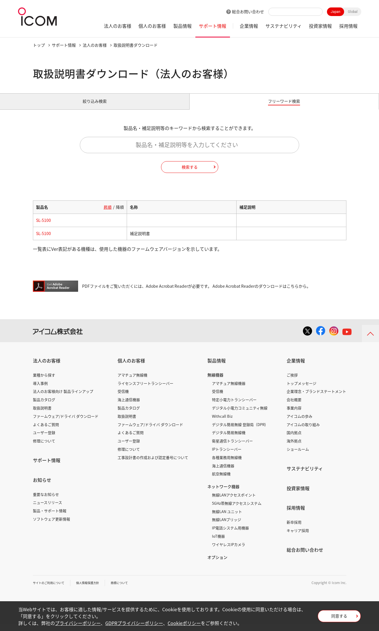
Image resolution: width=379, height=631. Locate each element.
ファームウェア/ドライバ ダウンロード (65, 422)
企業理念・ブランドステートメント (316, 398)
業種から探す (44, 381)
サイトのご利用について (52, 589)
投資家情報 (320, 25)
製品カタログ (44, 406)
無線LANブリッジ (226, 526)
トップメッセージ (301, 389)
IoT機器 (218, 542)
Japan (335, 12)
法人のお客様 (117, 25)
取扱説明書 (42, 414)
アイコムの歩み (299, 422)
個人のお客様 (152, 25)
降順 (120, 213)
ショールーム (298, 455)
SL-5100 (43, 227)
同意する (339, 618)
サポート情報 (212, 25)
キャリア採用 (298, 537)
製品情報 (182, 25)
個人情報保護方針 (96, 589)
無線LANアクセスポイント (234, 501)
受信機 (123, 398)
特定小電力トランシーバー (234, 406)
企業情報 (249, 25)
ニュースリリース (47, 509)
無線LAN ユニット (227, 517)
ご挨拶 (292, 381)
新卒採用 (294, 528)
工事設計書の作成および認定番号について (153, 464)
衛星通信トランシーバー (232, 447)
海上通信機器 (129, 406)
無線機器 (215, 381)
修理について (44, 447)
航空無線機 (221, 480)
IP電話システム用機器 (230, 534)
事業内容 (294, 414)
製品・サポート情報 (49, 517)
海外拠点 (294, 447)
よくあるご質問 (46, 430)
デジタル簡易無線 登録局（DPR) (239, 430)
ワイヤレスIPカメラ (228, 551)
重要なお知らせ (46, 500)
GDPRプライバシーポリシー (134, 623)
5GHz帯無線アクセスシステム (236, 509)
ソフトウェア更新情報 (51, 525)
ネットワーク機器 (223, 493)
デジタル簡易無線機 (228, 439)
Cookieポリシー (184, 623)
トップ (39, 45)
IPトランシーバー (226, 455)
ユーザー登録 (44, 439)
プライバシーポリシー (78, 623)
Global (353, 12)
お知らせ (42, 486)
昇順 (108, 213)
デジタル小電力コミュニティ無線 (239, 414)
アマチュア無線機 (132, 381)
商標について (132, 589)
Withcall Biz (222, 422)
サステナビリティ (283, 25)
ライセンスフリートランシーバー (145, 389)
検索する (190, 173)
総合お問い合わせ (248, 11)
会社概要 (294, 406)
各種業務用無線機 (227, 464)
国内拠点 (294, 439)
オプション (217, 563)
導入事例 (40, 389)
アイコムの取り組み (303, 430)
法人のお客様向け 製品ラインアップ (63, 398)
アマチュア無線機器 (228, 389)
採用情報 (348, 25)
